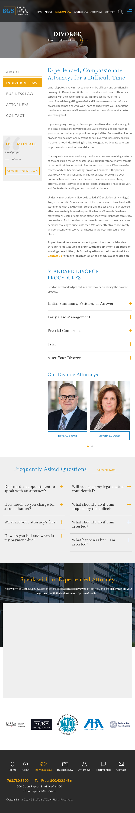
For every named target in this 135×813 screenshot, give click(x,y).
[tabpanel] (67, 410)
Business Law (81, 11)
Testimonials (103, 769)
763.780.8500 (18, 780)
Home (39, 11)
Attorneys (96, 11)
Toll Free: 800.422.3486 (53, 780)
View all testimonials (22, 171)
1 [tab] (88, 446)
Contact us (55, 255)
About (48, 11)
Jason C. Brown (67, 436)
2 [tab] (92, 446)
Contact (110, 11)
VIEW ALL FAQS (106, 469)
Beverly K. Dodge (110, 436)
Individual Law (63, 11)
